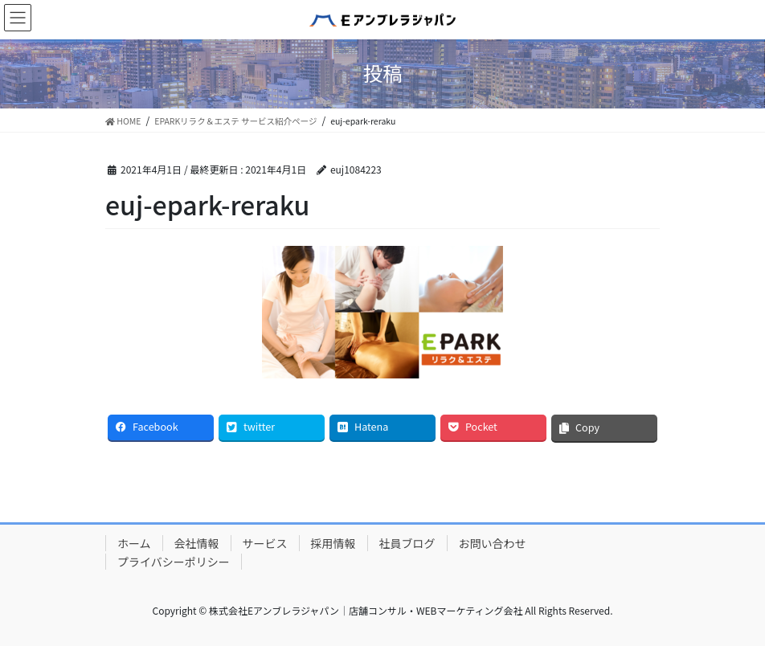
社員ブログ (407, 543)
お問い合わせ (492, 543)
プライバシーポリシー (173, 562)
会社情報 (196, 543)
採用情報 (333, 543)
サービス (265, 543)
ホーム (134, 543)
